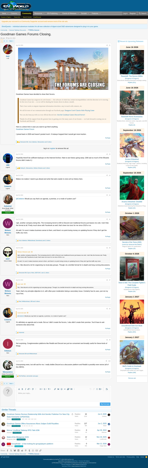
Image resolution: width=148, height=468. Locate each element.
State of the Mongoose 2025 (18, 437)
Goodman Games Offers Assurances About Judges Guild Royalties (33, 424)
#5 (109, 219)
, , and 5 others (36, 142)
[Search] (142, 13)
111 (35, 419)
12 (29, 425)
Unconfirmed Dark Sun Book (131, 326)
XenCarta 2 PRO (66, 466)
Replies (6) (132, 125)
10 (24, 425)
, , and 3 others (35, 168)
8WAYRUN (84, 464)
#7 (109, 280)
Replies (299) (132, 372)
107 (23, 419)
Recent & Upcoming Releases (131, 41)
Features (95, 13)
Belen (104, 425)
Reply (108, 138)
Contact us (111, 457)
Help (137, 457)
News (4, 13)
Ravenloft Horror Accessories (131, 116)
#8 (109, 308)
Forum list (17, 17)
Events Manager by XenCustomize (87, 462)
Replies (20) (131, 248)
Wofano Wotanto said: (23, 252)
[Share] (107, 45)
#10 (109, 361)
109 (29, 419)
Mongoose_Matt (11, 439)
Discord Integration (66, 464)
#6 (109, 248)
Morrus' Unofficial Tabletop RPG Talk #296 (23, 430)
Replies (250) (132, 167)
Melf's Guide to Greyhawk (132, 366)
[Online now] (8, 256)
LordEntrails (103, 439)
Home (142, 457)
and (28, 353)
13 (31, 425)
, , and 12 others (34, 240)
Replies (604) (132, 332)
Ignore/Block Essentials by (74, 461)
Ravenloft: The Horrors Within (132, 76)
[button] (7, 13)
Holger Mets (10, 446)
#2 (109, 154)
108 (26, 419)
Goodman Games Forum (25, 129)
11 (27, 425)
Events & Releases (69, 13)
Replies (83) (131, 208)
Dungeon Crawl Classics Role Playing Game (79, 110)
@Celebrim (20, 199)
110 (32, 419)
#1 (109, 45)
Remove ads (132, 378)
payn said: (20, 284)
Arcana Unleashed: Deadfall (132, 202)
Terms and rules (120, 457)
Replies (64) (131, 291)
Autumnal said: (21, 313)
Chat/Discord (37, 17)
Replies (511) (132, 82)
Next (10, 41)
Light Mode (5, 457)
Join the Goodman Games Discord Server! (71, 115)
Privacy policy (131, 457)
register (53, 148)
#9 (109, 340)
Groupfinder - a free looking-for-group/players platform (32, 444)
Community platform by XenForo (58, 459)
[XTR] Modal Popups (65, 462)
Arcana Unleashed (132, 159)
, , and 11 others (34, 272)
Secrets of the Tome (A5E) (131, 242)
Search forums (27, 17)
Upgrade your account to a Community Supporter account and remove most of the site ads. (35, 21)
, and (28, 376)
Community (26, 13)
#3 (109, 175)
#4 (109, 195)
